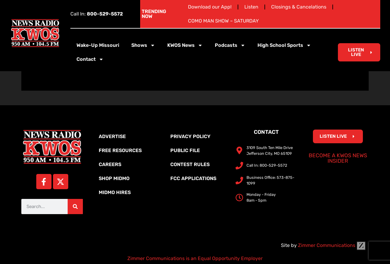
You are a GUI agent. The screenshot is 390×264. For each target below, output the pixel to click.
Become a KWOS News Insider (338, 158)
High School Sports (284, 45)
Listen (251, 7)
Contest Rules (190, 164)
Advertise (112, 136)
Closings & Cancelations (298, 7)
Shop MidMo (114, 178)
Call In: (96, 14)
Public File (185, 150)
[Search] (75, 206)
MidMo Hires (115, 192)
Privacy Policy (190, 136)
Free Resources (120, 150)
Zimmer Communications (332, 245)
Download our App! (210, 7)
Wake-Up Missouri (97, 45)
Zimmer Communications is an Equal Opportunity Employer (195, 258)
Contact (90, 59)
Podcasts (230, 45)
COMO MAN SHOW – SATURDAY (223, 21)
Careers (110, 164)
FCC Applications (193, 178)
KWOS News (185, 45)
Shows (143, 45)
